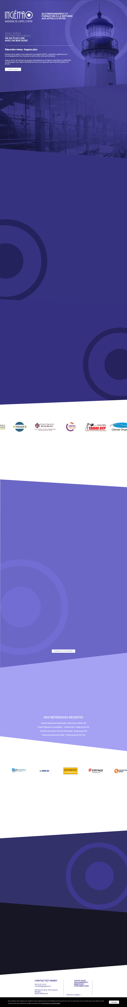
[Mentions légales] (74, 995)
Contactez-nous (13, 69)
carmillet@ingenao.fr (43, 986)
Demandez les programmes (63, 651)
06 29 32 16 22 (40, 984)
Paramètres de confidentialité (51, 1003)
